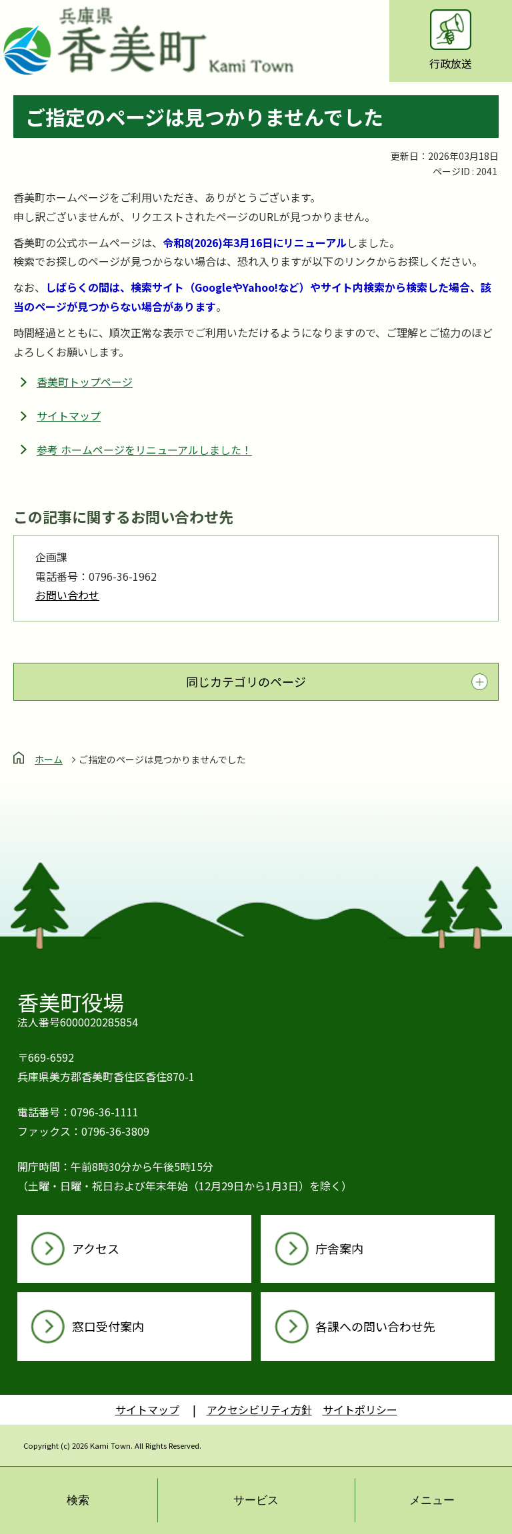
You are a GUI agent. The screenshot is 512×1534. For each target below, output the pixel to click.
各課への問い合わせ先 (375, 1326)
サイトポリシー (360, 1409)
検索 (78, 1500)
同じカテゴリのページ (246, 681)
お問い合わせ (67, 595)
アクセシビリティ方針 (259, 1409)
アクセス (95, 1248)
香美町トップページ (85, 382)
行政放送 (450, 40)
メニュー (432, 1500)
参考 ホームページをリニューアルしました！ (144, 450)
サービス (256, 1500)
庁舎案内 (339, 1248)
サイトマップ (69, 416)
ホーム (49, 759)
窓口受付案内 (108, 1326)
